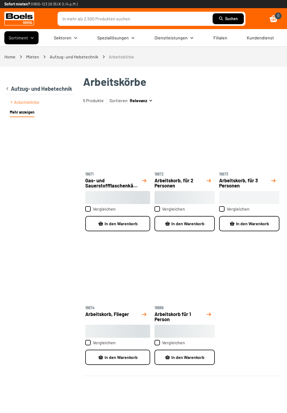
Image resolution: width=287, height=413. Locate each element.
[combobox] (136, 18)
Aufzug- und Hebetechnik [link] (74, 56)
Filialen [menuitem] (220, 37)
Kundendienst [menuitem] (260, 37)
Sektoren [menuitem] (66, 37)
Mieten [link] (32, 56)
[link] (19, 19)
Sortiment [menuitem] (21, 37)
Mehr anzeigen (22, 112)
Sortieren (118, 100)
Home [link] (9, 56)
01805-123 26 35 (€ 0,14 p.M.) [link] (54, 4)
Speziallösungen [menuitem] (116, 37)
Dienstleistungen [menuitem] (174, 37)
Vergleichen (100, 209)
